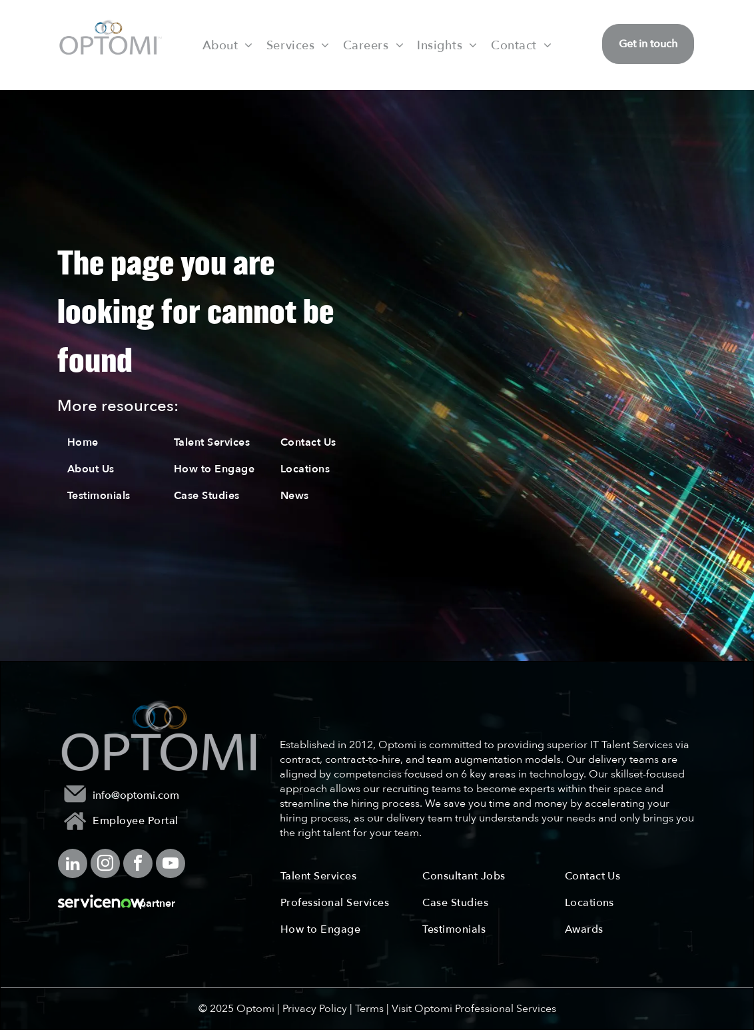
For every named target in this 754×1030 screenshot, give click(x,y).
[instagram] (105, 865)
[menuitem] (228, 44)
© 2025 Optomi (236, 1008)
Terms (369, 1008)
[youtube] (170, 865)
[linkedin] (72, 865)
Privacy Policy (314, 1008)
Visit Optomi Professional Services (474, 1008)
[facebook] (138, 865)
